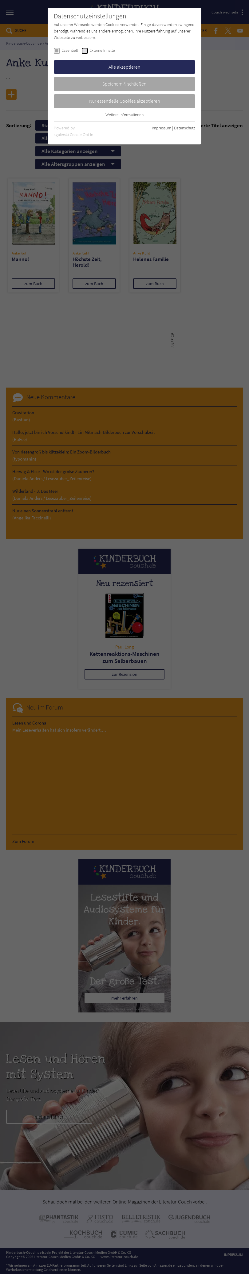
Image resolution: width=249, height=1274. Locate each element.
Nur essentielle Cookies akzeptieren (124, 101)
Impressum (161, 128)
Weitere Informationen (124, 114)
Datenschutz (184, 128)
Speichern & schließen (124, 84)
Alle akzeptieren (124, 67)
